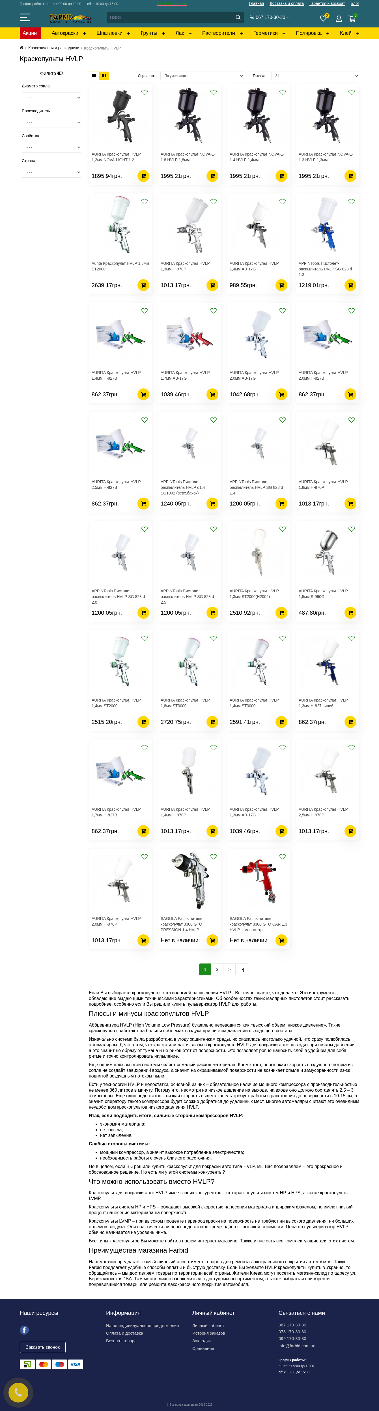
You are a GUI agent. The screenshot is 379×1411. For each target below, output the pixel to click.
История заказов (208, 1333)
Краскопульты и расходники (53, 48)
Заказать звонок (172, 3)
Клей (346, 33)
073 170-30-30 (292, 1331)
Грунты (149, 33)
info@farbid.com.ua (297, 1345)
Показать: (260, 76)
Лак (180, 33)
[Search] (175, 17)
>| (242, 969)
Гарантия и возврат (327, 3)
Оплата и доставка (124, 1333)
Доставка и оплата (287, 3)
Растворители (218, 33)
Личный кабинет (208, 1325)
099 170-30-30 (292, 1338)
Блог (355, 3)
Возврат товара (121, 1340)
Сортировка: (148, 76)
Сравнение (203, 1348)
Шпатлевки (109, 33)
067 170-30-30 (292, 1324)
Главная (256, 3)
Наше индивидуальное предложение (142, 1325)
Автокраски (65, 33)
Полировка (309, 33)
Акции (30, 33)
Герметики (265, 33)
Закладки (201, 1340)
